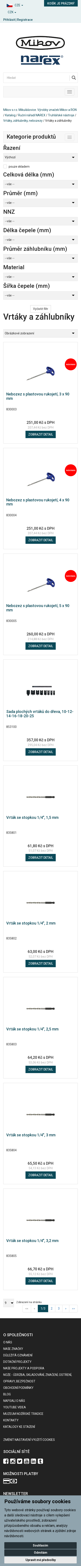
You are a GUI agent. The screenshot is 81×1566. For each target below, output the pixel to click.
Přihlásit (9, 19)
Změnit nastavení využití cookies (29, 1439)
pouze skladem (19, 166)
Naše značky (13, 1349)
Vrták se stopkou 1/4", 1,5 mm (32, 817)
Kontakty (11, 1420)
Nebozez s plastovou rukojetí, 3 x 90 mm (37, 396)
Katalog (10, 115)
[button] (20, 4)
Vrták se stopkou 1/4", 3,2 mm (32, 1240)
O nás (7, 1342)
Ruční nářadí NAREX (31, 115)
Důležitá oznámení (17, 1355)
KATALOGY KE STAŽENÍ (19, 1426)
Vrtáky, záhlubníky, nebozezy (23, 120)
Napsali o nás (14, 1400)
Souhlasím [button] (40, 1545)
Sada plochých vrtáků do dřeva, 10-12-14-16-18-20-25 (39, 713)
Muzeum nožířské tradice (23, 1413)
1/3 (44, 1308)
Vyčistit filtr (40, 309)
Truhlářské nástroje (61, 115)
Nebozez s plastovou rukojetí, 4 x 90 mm (37, 502)
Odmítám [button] (40, 1552)
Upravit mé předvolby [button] (40, 1560)
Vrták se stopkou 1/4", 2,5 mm (32, 1029)
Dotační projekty (17, 1362)
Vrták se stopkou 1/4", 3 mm (31, 1135)
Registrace (25, 19)
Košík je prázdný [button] (61, 3)
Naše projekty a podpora (23, 1368)
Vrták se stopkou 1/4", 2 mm (31, 923)
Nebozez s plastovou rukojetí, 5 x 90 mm (37, 607)
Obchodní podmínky (18, 1387)
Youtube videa (14, 1407)
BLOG (7, 1394)
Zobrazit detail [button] (40, 434)
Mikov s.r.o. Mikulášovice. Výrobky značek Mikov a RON (40, 110)
